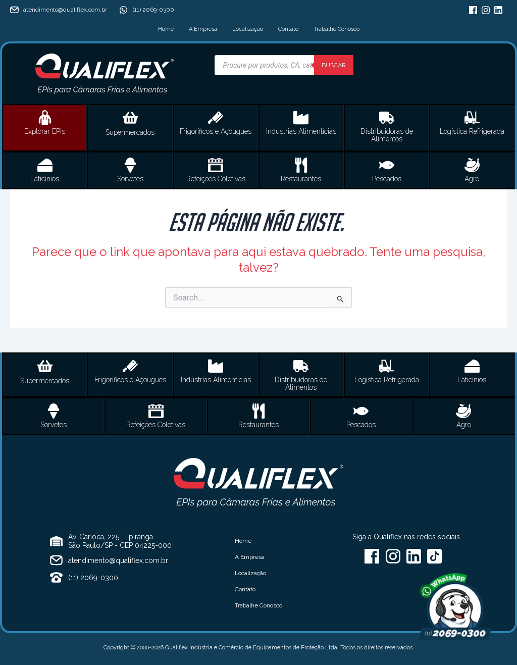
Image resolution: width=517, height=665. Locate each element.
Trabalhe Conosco (336, 29)
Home (166, 29)
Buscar (334, 65)
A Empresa (203, 29)
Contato (288, 29)
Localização (247, 29)
